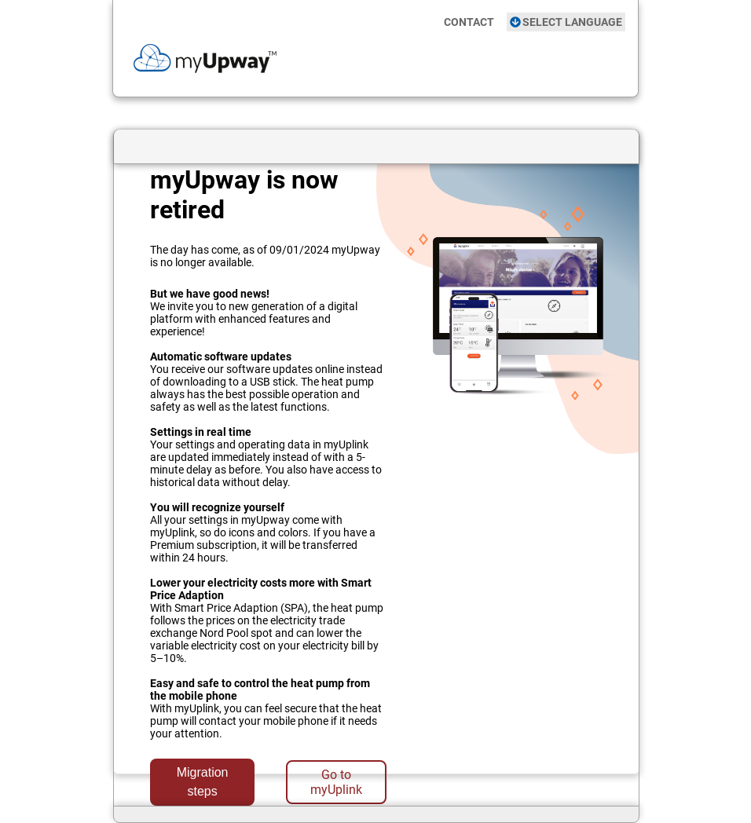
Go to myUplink (336, 782)
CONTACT (469, 22)
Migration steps (203, 782)
